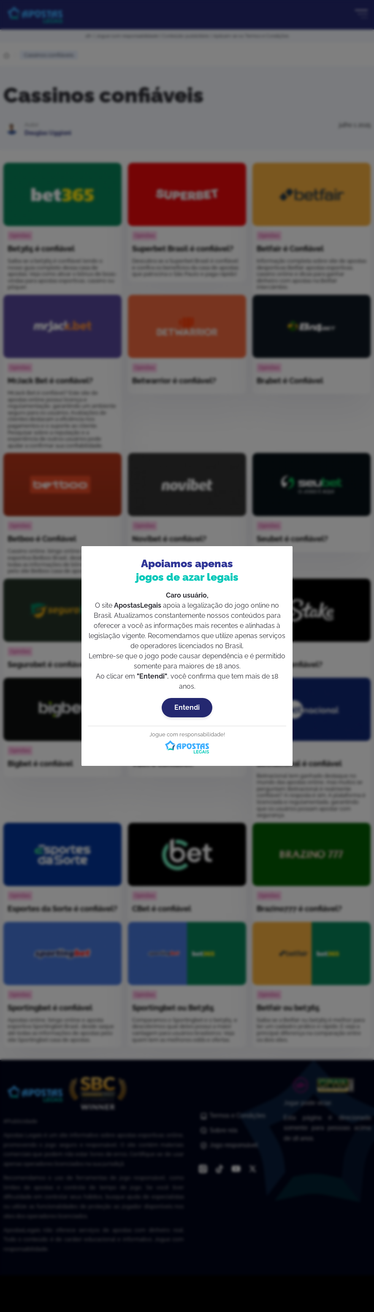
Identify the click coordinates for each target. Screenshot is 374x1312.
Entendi (187, 707)
